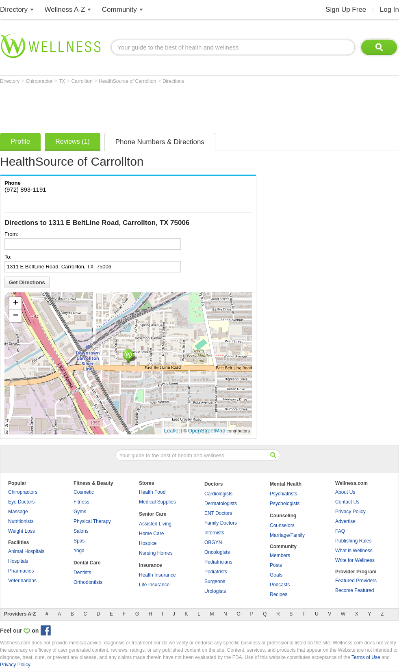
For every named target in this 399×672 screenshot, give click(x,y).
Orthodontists (88, 582)
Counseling (283, 516)
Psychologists (284, 503)
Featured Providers (356, 580)
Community (119, 9)
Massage (18, 511)
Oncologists (217, 552)
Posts (276, 565)
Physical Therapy (92, 521)
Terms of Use (365, 657)
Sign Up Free (345, 9)
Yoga (79, 550)
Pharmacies (21, 571)
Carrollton (83, 81)
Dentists (82, 572)
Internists (214, 533)
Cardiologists (218, 494)
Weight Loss (21, 531)
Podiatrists (215, 572)
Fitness (81, 502)
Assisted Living (155, 524)
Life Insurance (154, 585)
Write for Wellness (355, 560)
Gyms (80, 511)
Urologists (215, 591)
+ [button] (15, 303)
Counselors (282, 525)
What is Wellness (354, 550)
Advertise (345, 521)
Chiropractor (40, 81)
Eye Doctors (21, 502)
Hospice (147, 543)
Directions (173, 81)
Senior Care (152, 514)
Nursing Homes (156, 553)
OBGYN (213, 542)
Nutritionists (21, 521)
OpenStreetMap (207, 431)
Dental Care (87, 563)
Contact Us (347, 502)
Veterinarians (22, 580)
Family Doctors (220, 523)
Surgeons (214, 581)
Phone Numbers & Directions (159, 142)
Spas (79, 541)
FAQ (340, 531)
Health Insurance (157, 575)
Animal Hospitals (26, 551)
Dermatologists (220, 503)
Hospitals (18, 561)
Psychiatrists (283, 494)
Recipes (278, 594)
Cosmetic (84, 492)
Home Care (151, 533)
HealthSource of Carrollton (128, 81)
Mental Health (285, 484)
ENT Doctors (218, 513)
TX (63, 81)
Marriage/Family (287, 535)
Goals (276, 575)
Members (280, 555)
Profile (20, 141)
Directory (14, 9)
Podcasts (280, 585)
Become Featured (354, 590)
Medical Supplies (157, 502)
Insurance (150, 565)
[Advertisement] (148, 106)
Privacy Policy (350, 511)
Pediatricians (218, 562)
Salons (81, 531)
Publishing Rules (353, 541)
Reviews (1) (72, 141)
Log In (389, 9)
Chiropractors (22, 492)
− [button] (15, 316)
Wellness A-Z (65, 9)
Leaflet (172, 431)
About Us (345, 492)
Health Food (152, 492)
